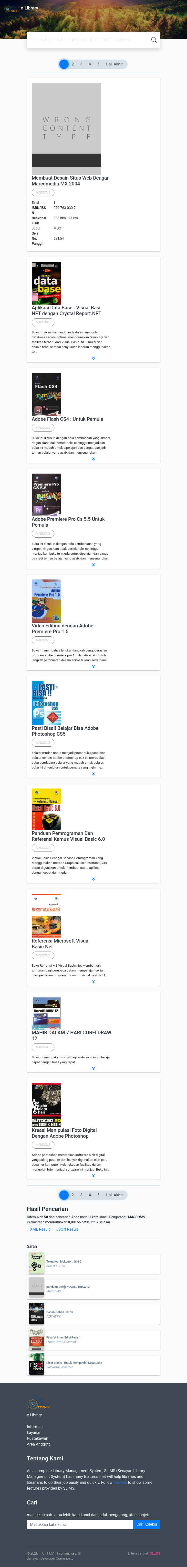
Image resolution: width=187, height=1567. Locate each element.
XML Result (40, 1229)
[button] (93, 358)
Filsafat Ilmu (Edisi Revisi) (63, 1337)
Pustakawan (37, 1438)
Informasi (35, 1426)
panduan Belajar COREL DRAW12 (68, 1287)
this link (120, 1482)
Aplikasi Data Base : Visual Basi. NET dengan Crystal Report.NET (67, 310)
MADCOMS (43, 192)
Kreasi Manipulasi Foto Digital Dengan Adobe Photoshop (64, 1133)
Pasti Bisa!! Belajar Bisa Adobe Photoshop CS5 (65, 731)
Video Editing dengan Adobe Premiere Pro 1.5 (62, 628)
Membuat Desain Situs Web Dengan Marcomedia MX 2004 (71, 181)
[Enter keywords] (80, 1524)
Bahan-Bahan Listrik (59, 1312)
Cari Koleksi (146, 1524)
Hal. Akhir (114, 64)
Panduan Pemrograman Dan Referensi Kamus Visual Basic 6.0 (68, 836)
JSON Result (67, 1229)
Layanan (34, 1432)
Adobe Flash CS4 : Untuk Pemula (67, 419)
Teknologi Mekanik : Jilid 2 (64, 1261)
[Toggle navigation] (176, 8)
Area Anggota (39, 1444)
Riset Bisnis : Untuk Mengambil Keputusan (74, 1363)
